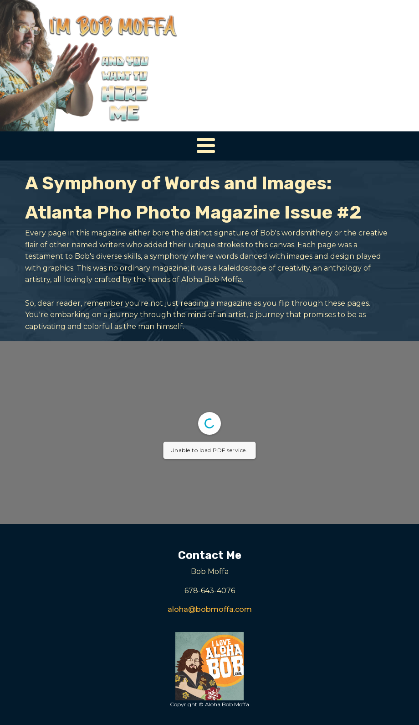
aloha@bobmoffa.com (210, 609)
